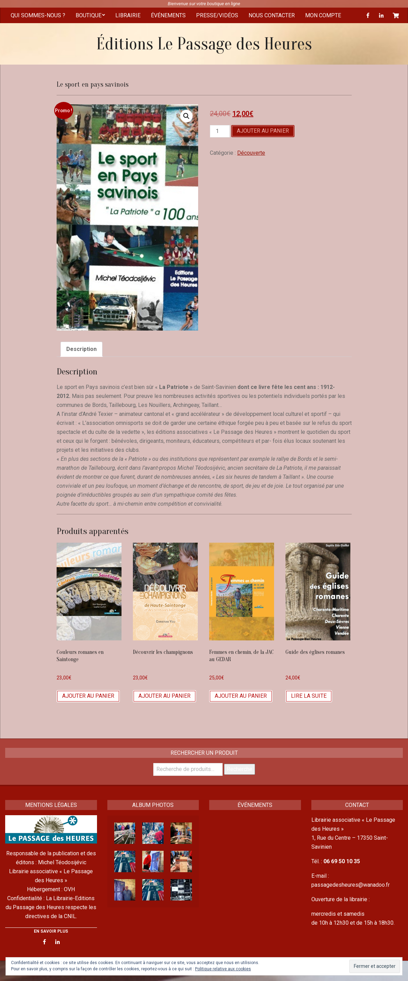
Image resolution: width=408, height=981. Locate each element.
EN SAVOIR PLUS (51, 931)
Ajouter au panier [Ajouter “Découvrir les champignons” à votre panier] (164, 696)
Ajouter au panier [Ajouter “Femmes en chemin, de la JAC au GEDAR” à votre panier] (241, 696)
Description (81, 349)
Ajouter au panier (263, 130)
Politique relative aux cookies (223, 968)
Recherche (239, 769)
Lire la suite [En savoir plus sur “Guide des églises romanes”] (309, 696)
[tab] (81, 349)
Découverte (251, 153)
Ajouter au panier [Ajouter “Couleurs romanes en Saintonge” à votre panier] (88, 696)
